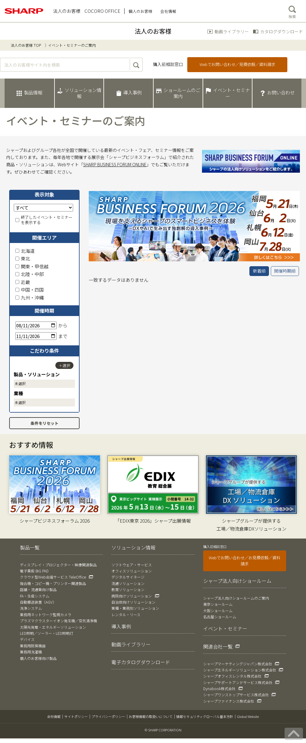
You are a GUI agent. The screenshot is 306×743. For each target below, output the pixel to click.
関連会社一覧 (218, 646)
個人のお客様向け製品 (38, 658)
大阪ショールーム (218, 610)
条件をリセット (44, 423)
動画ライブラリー (232, 31)
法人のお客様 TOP (26, 45)
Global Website (248, 716)
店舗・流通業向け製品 (38, 589)
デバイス (27, 639)
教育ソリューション (127, 589)
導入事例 (121, 626)
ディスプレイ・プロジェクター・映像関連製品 (58, 564)
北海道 (25, 251)
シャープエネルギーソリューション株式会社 (239, 669)
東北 (22, 258)
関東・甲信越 (31, 266)
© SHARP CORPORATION (163, 729)
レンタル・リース (125, 614)
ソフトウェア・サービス (131, 564)
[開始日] (36, 325)
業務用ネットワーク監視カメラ (45, 614)
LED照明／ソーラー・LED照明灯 (46, 633)
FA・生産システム (34, 595)
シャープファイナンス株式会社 (228, 701)
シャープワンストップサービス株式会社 (236, 694)
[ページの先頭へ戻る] (294, 734)
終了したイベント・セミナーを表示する (44, 220)
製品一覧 (29, 547)
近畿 (22, 282)
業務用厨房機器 (33, 645)
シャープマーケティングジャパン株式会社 (237, 663)
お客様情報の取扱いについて (151, 716)
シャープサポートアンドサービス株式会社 (238, 682)
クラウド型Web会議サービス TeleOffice (53, 576)
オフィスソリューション (131, 570)
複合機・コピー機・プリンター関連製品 (53, 583)
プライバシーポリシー (108, 716)
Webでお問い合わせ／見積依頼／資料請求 (237, 64)
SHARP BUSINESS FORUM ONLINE (115, 164)
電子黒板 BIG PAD (34, 570)
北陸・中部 (29, 274)
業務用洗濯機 (31, 651)
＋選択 (64, 365)
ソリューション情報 (133, 547)
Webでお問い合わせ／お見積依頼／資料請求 (244, 561)
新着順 (259, 271)
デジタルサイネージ (127, 576)
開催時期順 (285, 271)
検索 (292, 10)
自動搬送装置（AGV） (38, 602)
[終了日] (36, 336)
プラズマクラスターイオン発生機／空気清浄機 (58, 620)
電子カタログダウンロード (140, 662)
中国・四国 (29, 289)
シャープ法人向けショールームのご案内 (236, 598)
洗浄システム (31, 608)
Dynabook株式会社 (219, 688)
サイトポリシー (76, 716)
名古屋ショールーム (219, 616)
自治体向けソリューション (133, 602)
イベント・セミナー (225, 628)
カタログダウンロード (281, 31)
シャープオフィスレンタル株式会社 (232, 676)
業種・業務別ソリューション (135, 608)
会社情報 (54, 716)
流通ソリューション (127, 583)
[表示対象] (43, 207)
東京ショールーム (218, 604)
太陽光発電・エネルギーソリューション (53, 627)
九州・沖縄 (29, 297)
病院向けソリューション (131, 595)
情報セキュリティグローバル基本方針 (204, 716)
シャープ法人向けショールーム (237, 580)
